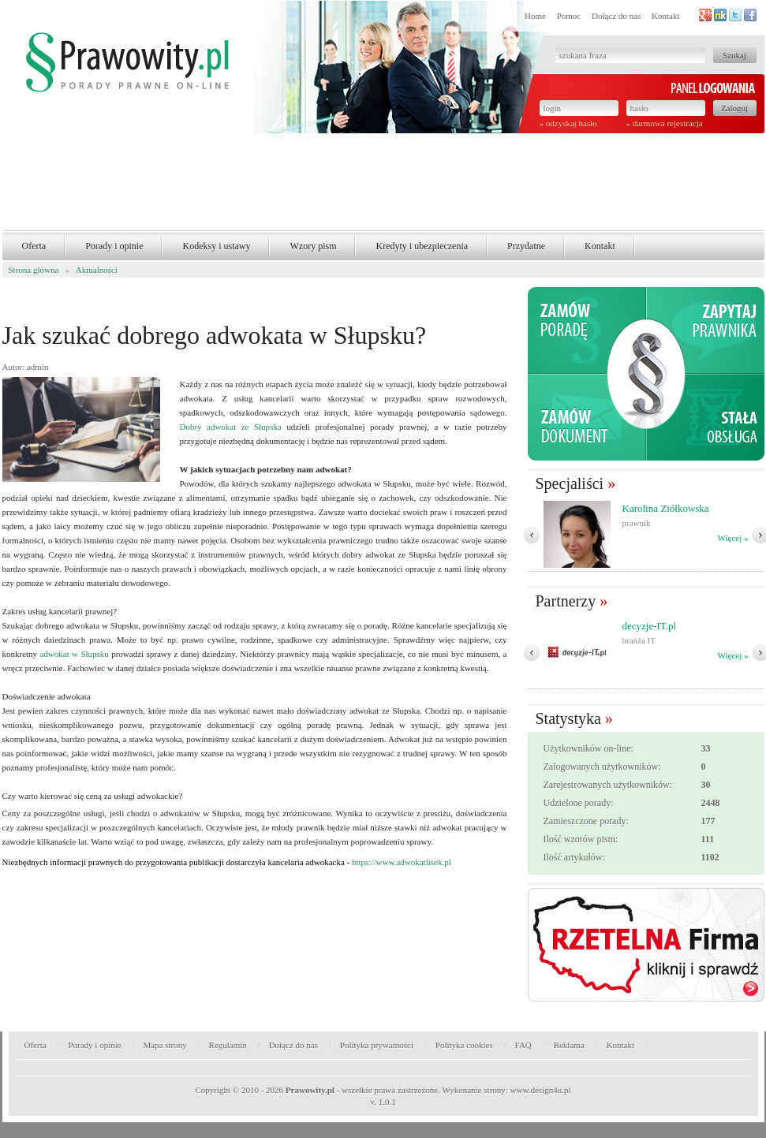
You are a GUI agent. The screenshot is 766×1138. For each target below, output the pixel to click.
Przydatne (526, 246)
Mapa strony (164, 1045)
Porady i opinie (114, 246)
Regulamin (228, 1045)
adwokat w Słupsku (73, 654)
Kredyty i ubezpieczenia (422, 246)
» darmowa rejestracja (664, 123)
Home (535, 16)
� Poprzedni (532, 535)
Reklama (569, 1045)
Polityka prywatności (376, 1045)
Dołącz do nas (616, 16)
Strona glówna (34, 269)
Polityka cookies (464, 1045)
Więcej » (733, 538)
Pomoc (569, 16)
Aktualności (97, 269)
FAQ (523, 1045)
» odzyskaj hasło (568, 123)
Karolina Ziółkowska (665, 508)
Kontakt (665, 16)
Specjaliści (570, 483)
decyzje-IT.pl (649, 626)
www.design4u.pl (540, 1090)
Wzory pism (313, 246)
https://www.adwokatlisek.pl (401, 862)
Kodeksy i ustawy (216, 246)
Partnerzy (566, 601)
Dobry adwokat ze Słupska (231, 426)
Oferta (34, 246)
